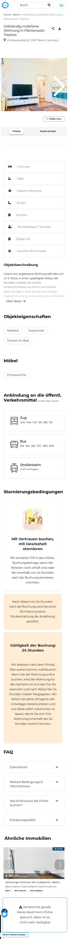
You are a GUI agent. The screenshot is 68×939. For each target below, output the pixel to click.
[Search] (35, 5)
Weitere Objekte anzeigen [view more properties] (14, 935)
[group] (34, 871)
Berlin (16, 14)
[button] (60, 864)
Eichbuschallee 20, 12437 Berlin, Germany (32, 40)
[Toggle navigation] (61, 5)
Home (7, 14)
